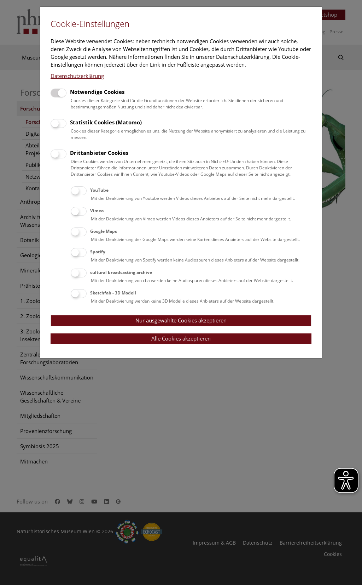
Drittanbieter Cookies (99, 152)
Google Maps (103, 231)
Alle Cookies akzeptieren (181, 338)
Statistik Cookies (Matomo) (106, 122)
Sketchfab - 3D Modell (113, 293)
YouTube (99, 190)
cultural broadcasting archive (121, 272)
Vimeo (97, 211)
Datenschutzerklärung (77, 75)
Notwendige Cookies (97, 91)
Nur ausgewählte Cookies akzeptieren (181, 320)
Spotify (97, 252)
